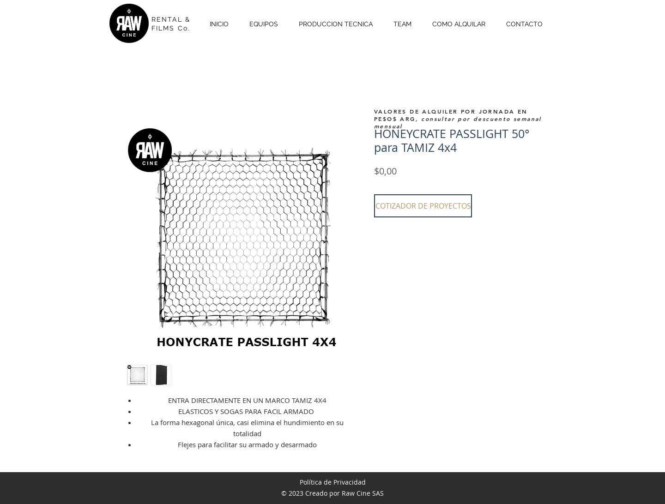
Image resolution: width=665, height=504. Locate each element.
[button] (423, 205)
